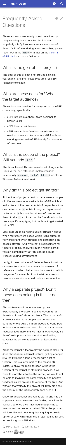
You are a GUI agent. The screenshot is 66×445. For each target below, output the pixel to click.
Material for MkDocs (23, 441)
